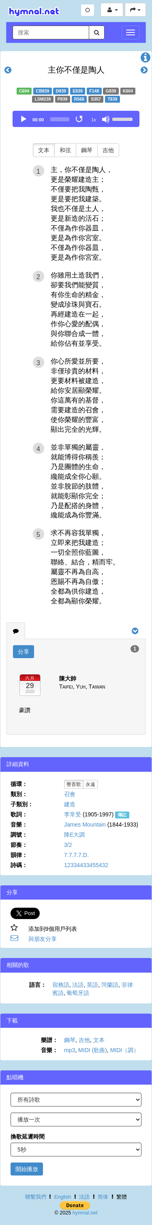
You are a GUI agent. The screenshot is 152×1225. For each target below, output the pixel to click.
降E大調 (74, 834)
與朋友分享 (42, 939)
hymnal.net (85, 1213)
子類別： (22, 804)
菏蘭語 (109, 985)
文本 (43, 150)
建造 (69, 804)
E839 (78, 90)
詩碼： (19, 865)
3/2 (68, 845)
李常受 (72, 814)
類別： (19, 794)
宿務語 (60, 985)
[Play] (23, 119)
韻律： (19, 855)
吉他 (108, 150)
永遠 (90, 784)
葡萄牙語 (77, 993)
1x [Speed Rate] (93, 119)
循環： (19, 784)
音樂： (19, 824)
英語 (92, 985)
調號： (19, 834)
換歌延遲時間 (28, 1136)
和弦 (65, 150)
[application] (76, 119)
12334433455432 (86, 865)
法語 (77, 985)
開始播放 (26, 1169)
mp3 (69, 1050)
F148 (94, 90)
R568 (79, 99)
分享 (23, 651)
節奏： (19, 845)
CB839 (42, 90)
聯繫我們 (35, 1197)
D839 (61, 90)
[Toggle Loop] (80, 119)
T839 (112, 99)
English (62, 1197)
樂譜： (49, 1040)
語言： (37, 985)
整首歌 (73, 784)
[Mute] (106, 119)
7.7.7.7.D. (76, 855)
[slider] (59, 119)
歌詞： (19, 814)
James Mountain (85, 824)
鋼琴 (86, 150)
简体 (103, 1197)
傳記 (122, 814)
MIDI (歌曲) (92, 1050)
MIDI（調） (124, 1050)
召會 (69, 794)
